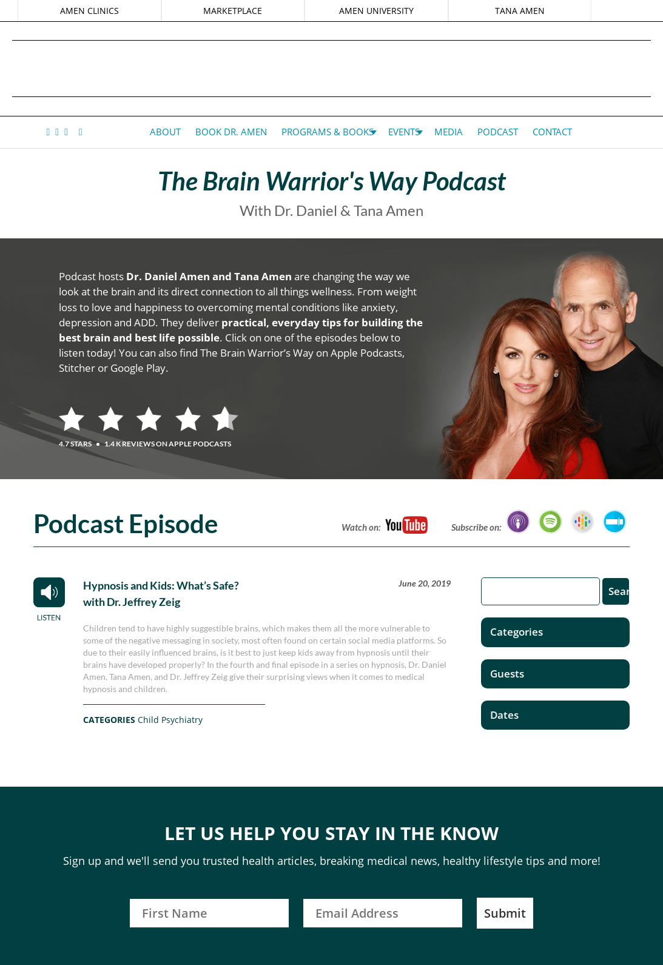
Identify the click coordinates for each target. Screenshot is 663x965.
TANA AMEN (519, 10)
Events (404, 132)
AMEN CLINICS (90, 10)
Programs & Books (327, 132)
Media (448, 132)
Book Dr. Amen (231, 132)
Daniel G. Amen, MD (332, 68)
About (165, 132)
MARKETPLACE (233, 10)
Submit (505, 913)
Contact (552, 132)
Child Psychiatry (170, 719)
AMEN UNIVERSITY (376, 10)
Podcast (497, 132)
